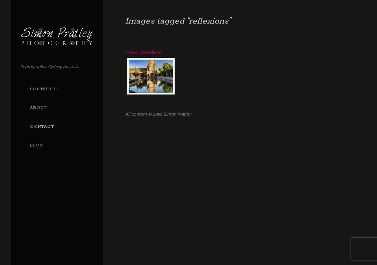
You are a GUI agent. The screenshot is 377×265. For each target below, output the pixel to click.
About (38, 107)
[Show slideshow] (143, 52)
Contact (42, 126)
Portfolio (44, 89)
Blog (37, 145)
